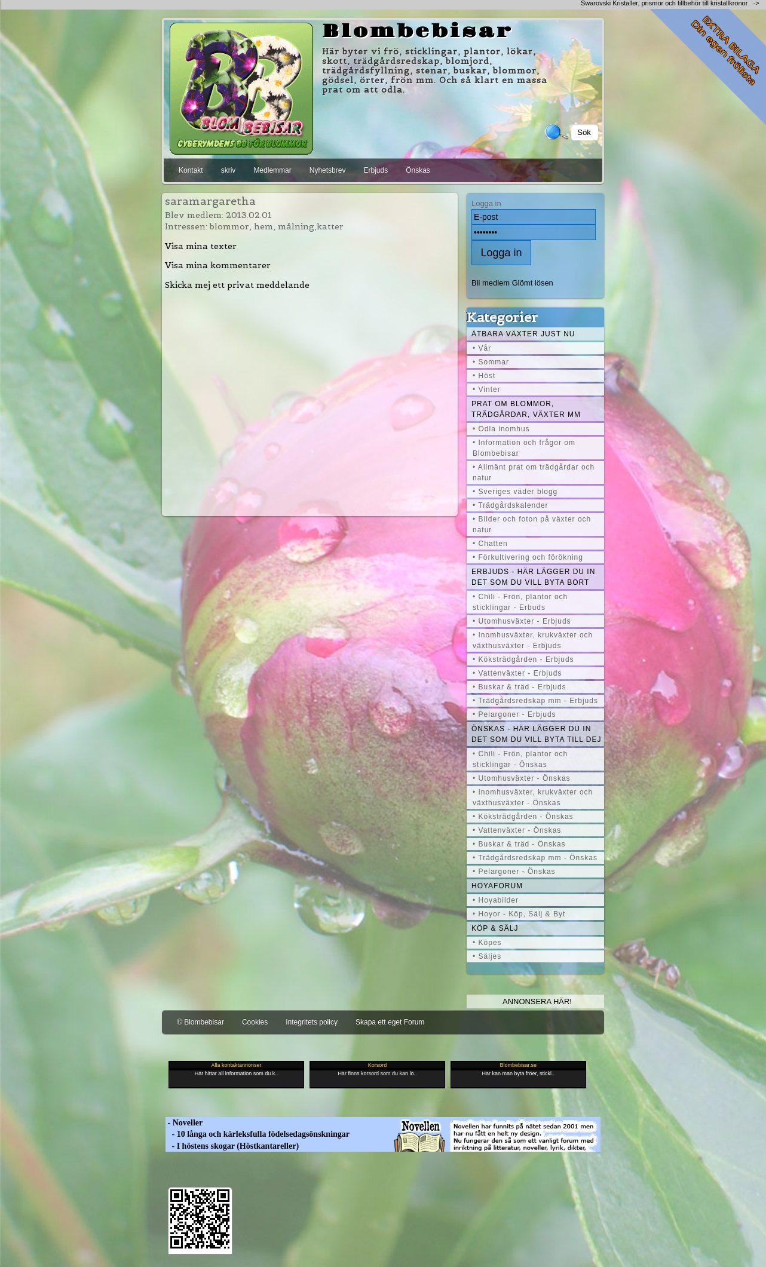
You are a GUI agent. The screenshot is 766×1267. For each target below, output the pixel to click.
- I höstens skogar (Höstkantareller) (232, 1146)
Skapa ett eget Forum (390, 1022)
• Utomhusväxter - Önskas (522, 778)
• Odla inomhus (501, 429)
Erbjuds (375, 170)
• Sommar (491, 362)
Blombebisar (417, 31)
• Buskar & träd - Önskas (519, 844)
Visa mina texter (201, 246)
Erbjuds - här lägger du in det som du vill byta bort (533, 577)
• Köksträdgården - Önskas (523, 816)
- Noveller (184, 1122)
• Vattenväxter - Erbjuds (517, 673)
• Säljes (487, 956)
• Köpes (487, 942)
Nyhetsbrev (328, 170)
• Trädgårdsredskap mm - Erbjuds (535, 701)
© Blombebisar (200, 1022)
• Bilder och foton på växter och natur (532, 524)
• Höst (484, 376)
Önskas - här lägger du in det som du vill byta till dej (536, 734)
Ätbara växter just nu (523, 334)
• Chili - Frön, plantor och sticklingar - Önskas (520, 759)
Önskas (418, 170)
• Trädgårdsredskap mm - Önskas (535, 858)
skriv (228, 170)
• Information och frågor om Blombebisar (524, 448)
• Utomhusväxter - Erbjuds (522, 621)
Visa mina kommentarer (218, 265)
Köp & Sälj (494, 928)
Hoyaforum (497, 886)
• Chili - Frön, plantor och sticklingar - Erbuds (520, 602)
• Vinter (487, 389)
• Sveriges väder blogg (515, 491)
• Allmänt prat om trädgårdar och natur (534, 472)
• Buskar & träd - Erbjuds (519, 687)
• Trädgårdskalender (511, 505)
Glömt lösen (532, 282)
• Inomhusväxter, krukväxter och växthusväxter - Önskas (533, 797)
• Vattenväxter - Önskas (517, 830)
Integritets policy (312, 1022)
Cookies (255, 1022)
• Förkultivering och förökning (528, 557)
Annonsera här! (537, 1001)
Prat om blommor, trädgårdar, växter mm (526, 409)
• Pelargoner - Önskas (514, 871)
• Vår (482, 348)
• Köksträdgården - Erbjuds (523, 659)
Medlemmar (272, 170)
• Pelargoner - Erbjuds (514, 714)
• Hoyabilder (496, 900)
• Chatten (490, 543)
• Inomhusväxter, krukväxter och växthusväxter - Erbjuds (533, 640)
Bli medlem (490, 282)
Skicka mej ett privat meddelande (237, 285)
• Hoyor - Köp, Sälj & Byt (519, 914)
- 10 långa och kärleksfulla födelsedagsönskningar (258, 1134)
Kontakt (191, 170)
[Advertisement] (310, 402)
